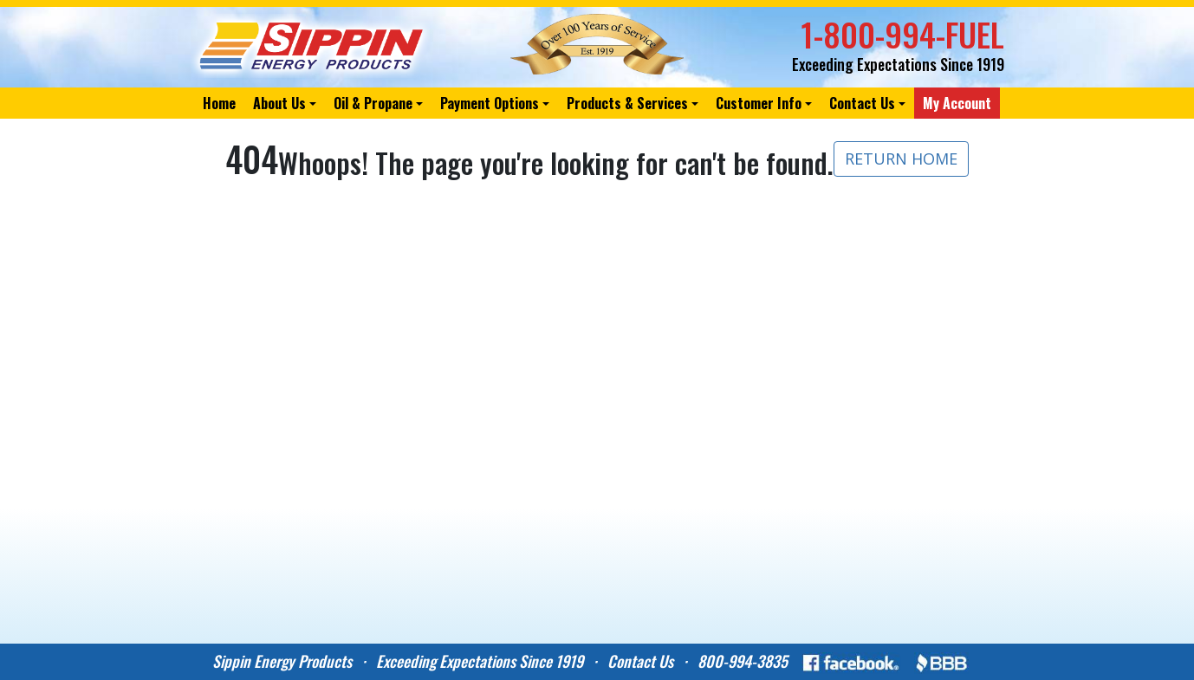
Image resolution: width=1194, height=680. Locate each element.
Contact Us (862, 103)
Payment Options (489, 103)
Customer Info (758, 103)
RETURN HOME (901, 158)
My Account (957, 103)
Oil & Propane (373, 103)
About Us (279, 103)
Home (219, 103)
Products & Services (627, 103)
